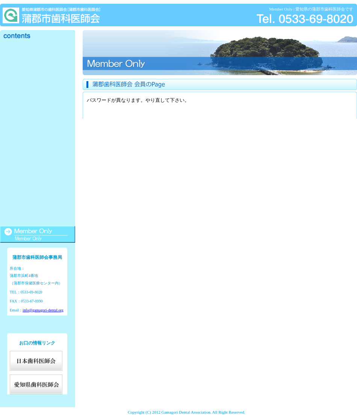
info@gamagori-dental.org (43, 310)
